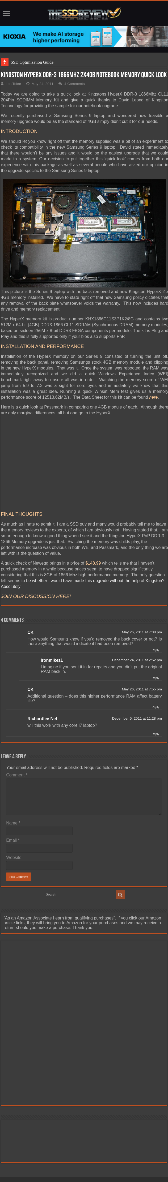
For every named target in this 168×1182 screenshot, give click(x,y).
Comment (16, 775)
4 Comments (74, 84)
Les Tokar (13, 84)
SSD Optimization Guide (32, 62)
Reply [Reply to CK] (155, 650)
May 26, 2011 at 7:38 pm (142, 632)
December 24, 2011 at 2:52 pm (137, 660)
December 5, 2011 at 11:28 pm (137, 718)
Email (13, 840)
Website (14, 857)
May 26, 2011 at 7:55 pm (142, 689)
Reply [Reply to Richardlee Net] (155, 734)
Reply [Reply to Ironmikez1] (155, 678)
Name (13, 823)
